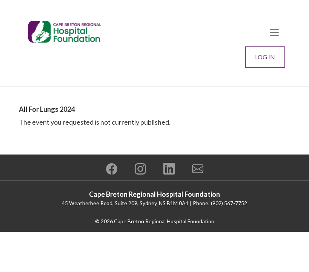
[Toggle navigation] (274, 32)
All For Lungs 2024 (47, 109)
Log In (265, 56)
